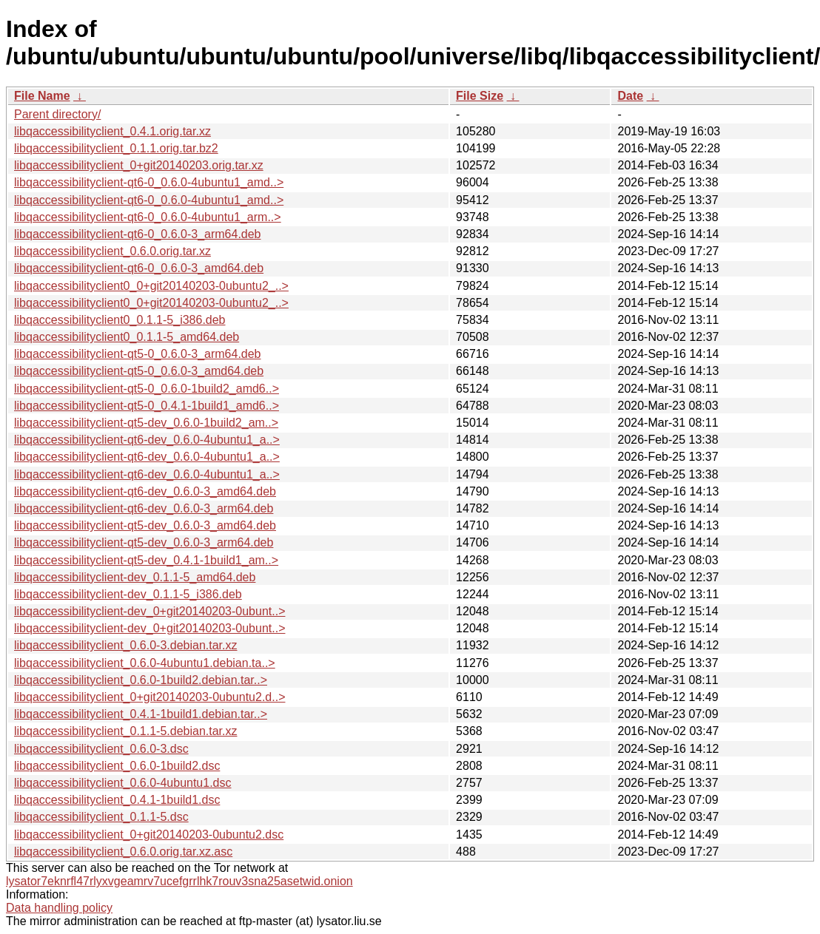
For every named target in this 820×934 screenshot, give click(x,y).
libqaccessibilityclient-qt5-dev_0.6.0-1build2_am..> (146, 422)
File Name (42, 95)
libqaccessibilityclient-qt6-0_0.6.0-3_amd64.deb (138, 268)
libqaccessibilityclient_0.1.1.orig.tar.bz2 (116, 148)
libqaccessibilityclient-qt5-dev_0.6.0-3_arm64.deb (143, 542)
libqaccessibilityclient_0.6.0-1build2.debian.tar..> (140, 680)
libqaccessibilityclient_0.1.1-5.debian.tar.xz (126, 731)
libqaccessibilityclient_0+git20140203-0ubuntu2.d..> (149, 697)
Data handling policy (59, 907)
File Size (479, 95)
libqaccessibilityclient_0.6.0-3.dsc (101, 748)
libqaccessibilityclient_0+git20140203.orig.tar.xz (138, 165)
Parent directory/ (57, 114)
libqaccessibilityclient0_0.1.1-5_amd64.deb (126, 337)
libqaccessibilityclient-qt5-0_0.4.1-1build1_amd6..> (146, 405)
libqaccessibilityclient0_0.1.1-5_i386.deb (120, 320)
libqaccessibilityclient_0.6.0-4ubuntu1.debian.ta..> (144, 663)
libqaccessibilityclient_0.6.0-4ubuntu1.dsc (123, 782)
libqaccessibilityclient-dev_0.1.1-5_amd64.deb (134, 577)
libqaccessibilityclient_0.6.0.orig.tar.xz (112, 251)
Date (630, 95)
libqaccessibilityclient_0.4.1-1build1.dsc (117, 799)
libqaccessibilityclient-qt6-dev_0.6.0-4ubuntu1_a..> (147, 439)
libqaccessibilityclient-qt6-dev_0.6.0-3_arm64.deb (143, 508)
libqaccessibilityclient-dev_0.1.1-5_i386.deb (128, 594)
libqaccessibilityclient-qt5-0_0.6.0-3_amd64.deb (138, 371)
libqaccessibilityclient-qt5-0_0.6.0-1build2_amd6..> (146, 388)
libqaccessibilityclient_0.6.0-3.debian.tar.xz (126, 645)
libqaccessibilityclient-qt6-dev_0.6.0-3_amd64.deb (145, 491)
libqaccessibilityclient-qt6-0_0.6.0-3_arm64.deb (137, 234)
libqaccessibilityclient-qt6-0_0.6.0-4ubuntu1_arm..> (147, 217)
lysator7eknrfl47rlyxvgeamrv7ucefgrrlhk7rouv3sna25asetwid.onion (179, 881)
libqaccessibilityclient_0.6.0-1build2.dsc (117, 765)
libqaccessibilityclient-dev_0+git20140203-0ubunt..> (149, 611)
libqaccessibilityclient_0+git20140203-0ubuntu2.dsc (148, 834)
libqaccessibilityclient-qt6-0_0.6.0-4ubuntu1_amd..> (148, 182)
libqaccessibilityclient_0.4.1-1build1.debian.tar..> (140, 714)
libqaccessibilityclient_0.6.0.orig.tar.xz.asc (123, 851)
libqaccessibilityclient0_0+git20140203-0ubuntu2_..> (151, 286)
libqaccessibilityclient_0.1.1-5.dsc (101, 817)
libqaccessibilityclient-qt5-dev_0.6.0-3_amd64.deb (145, 525)
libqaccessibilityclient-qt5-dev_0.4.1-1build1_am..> (146, 560)
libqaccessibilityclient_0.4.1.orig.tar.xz (112, 131)
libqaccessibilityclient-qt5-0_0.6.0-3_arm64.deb (137, 354)
